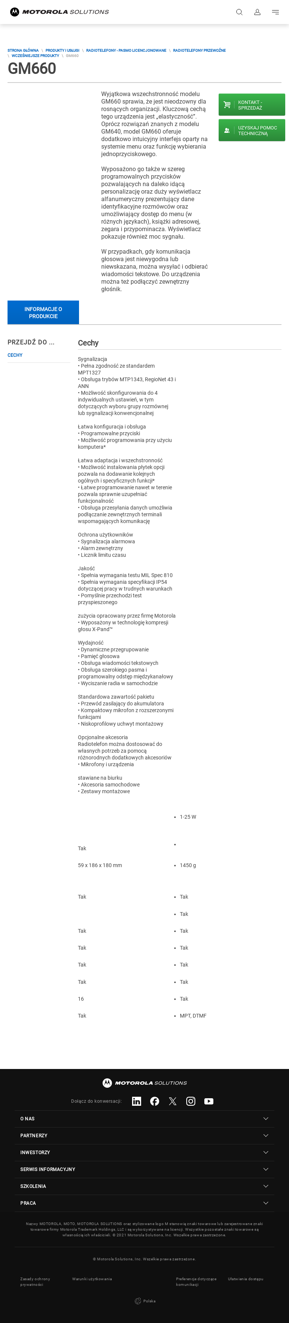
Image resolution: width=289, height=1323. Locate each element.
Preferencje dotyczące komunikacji (196, 1282)
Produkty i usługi (62, 50)
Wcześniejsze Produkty (35, 56)
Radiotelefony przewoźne (199, 50)
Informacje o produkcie (43, 312)
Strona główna (23, 50)
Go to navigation (275, 12)
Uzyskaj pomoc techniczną (257, 130)
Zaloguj (257, 12)
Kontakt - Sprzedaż (250, 105)
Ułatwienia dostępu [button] (246, 1279)
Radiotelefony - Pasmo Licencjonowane (126, 50)
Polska (144, 1301)
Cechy (15, 355)
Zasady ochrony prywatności (35, 1282)
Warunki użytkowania (92, 1279)
